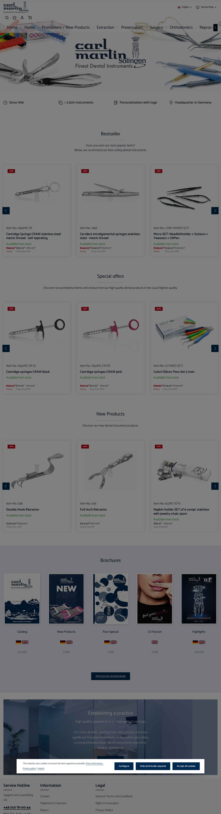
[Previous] (6, 243)
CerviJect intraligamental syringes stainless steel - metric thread (110, 268)
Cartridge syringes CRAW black (28, 404)
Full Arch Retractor (93, 542)
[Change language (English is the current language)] (154, 7)
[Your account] (206, 7)
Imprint (40, 769)
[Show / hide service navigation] (175, 7)
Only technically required (154, 766)
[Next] (215, 19)
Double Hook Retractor (22, 542)
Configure (126, 766)
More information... (94, 764)
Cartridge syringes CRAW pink (101, 404)
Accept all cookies (186, 766)
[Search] (191, 7)
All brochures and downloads (110, 708)
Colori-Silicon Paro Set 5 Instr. (174, 404)
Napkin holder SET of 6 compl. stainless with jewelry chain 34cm (181, 544)
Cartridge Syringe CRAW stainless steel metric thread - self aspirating (33, 268)
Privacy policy (29, 769)
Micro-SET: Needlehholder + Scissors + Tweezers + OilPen (180, 268)
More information (110, 792)
